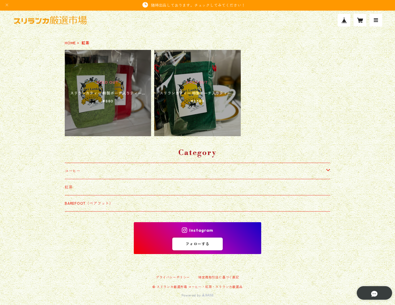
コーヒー (72, 171)
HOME (70, 43)
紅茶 (69, 187)
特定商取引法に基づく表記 (218, 277)
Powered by (198, 295)
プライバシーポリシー (173, 277)
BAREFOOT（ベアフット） (89, 203)
